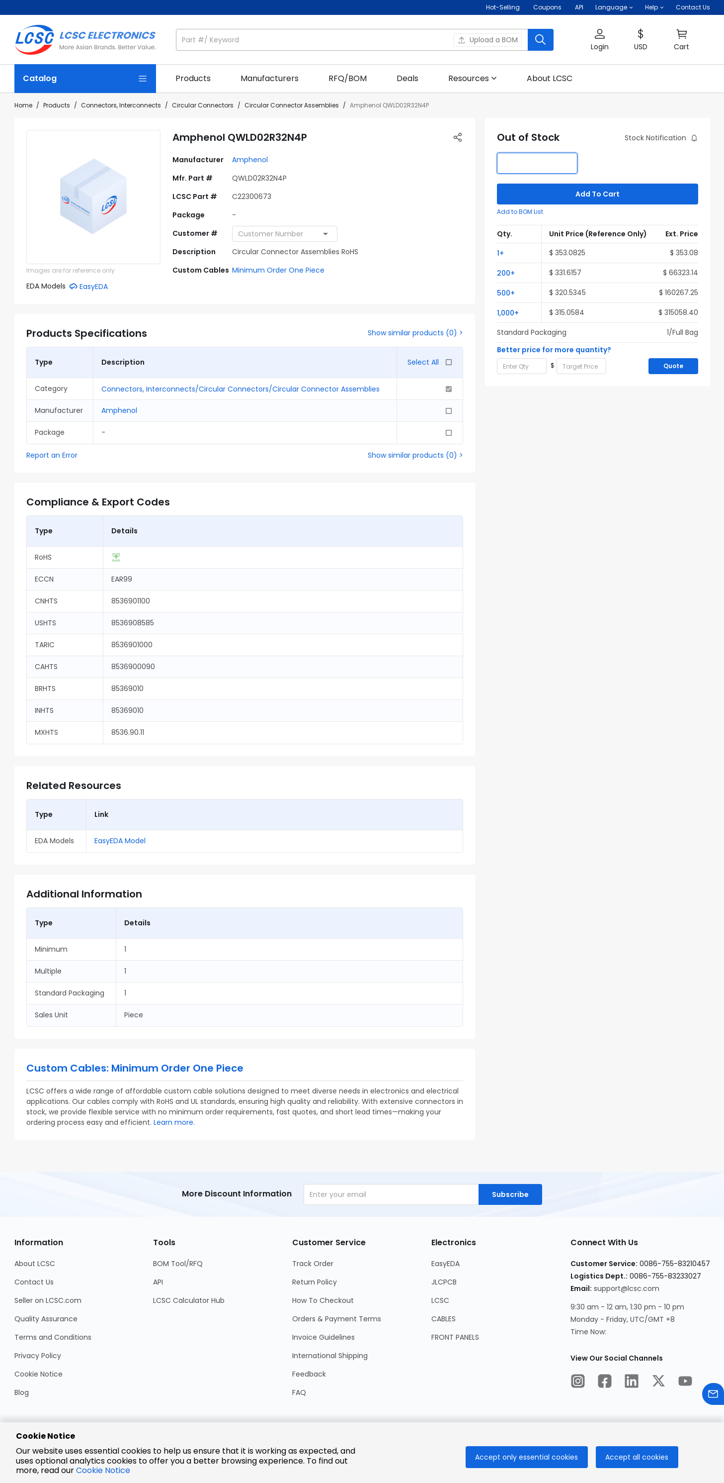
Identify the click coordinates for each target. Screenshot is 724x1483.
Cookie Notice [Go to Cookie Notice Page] (38, 1374)
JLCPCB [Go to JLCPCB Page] (444, 1282)
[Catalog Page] (85, 79)
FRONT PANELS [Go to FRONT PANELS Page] (455, 1337)
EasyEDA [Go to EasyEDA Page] (445, 1264)
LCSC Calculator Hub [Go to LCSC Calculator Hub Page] (189, 1300)
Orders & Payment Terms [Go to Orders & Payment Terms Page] (336, 1319)
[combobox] (284, 234)
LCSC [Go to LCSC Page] (440, 1300)
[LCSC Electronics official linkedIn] (631, 1382)
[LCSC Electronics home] (85, 40)
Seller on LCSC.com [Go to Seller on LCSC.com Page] (47, 1300)
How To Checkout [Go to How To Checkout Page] (323, 1300)
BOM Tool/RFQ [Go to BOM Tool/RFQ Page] (178, 1264)
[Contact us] (713, 1395)
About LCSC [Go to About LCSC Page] (34, 1264)
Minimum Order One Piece (278, 270)
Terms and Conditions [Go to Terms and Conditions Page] (52, 1337)
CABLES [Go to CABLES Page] (443, 1319)
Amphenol (250, 160)
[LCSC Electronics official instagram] (577, 1382)
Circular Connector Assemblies (291, 105)
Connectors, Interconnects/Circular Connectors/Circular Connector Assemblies (240, 389)
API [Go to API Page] (158, 1282)
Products (56, 105)
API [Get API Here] (579, 7)
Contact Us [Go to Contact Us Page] (34, 1282)
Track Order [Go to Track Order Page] (312, 1264)
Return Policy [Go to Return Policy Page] (314, 1282)
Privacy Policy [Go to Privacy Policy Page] (37, 1356)
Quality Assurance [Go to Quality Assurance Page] (46, 1319)
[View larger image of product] (93, 197)
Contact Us (693, 7)
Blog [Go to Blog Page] (21, 1392)
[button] (614, 7)
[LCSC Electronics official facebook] (604, 1382)
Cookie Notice (103, 1470)
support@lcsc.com (626, 1288)
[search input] (353, 40)
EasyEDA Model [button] (120, 841)
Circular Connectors (203, 105)
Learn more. (174, 1122)
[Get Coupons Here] (547, 7)
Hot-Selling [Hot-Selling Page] (503, 7)
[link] (193, 79)
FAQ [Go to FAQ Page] (299, 1392)
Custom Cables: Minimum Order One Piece (134, 1068)
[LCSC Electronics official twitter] (658, 1382)
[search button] (541, 40)
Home (23, 105)
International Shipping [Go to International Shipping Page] (330, 1356)
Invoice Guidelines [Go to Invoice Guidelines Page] (323, 1337)
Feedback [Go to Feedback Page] (309, 1374)
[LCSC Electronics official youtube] (685, 1382)
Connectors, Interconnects (121, 105)
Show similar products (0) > (415, 333)
